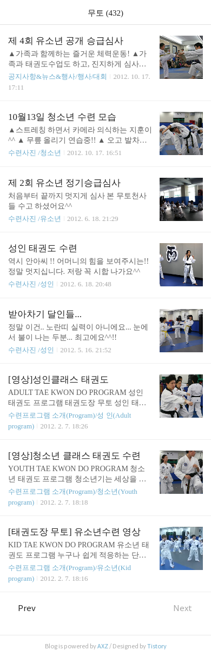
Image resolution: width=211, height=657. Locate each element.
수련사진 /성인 (32, 284)
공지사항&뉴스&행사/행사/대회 (57, 76)
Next (188, 608)
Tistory (157, 646)
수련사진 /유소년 (34, 218)
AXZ (102, 646)
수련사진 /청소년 (34, 153)
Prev (22, 608)
